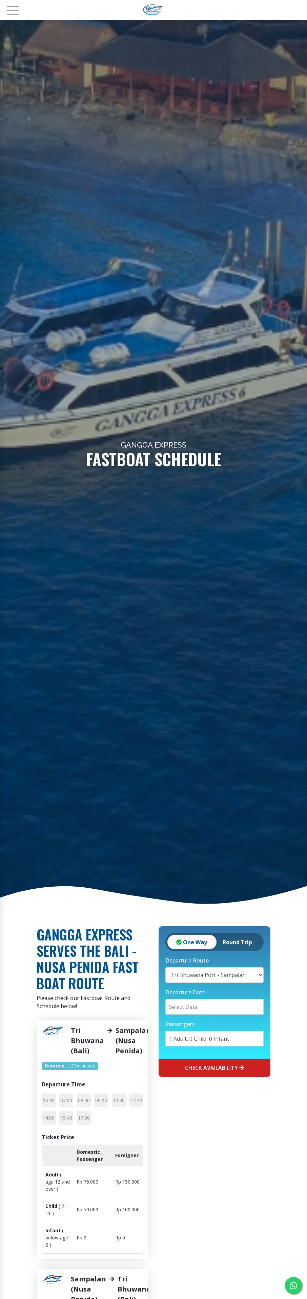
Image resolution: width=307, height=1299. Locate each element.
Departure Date (185, 992)
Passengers (180, 1024)
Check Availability (214, 1067)
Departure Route (187, 960)
